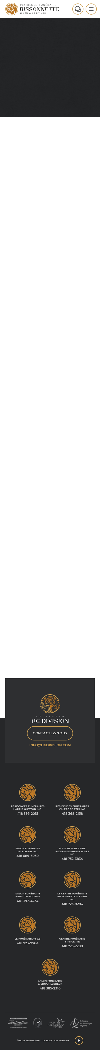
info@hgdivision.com (50, 745)
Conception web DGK (56, 1040)
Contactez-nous (50, 733)
